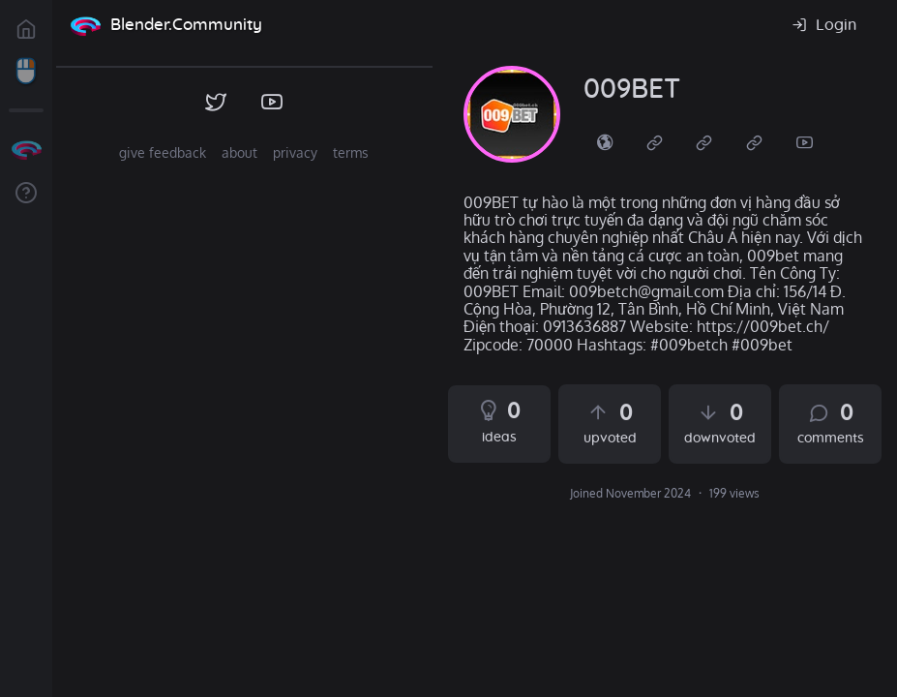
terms (351, 152)
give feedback (162, 152)
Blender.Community (186, 24)
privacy (295, 152)
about (239, 152)
